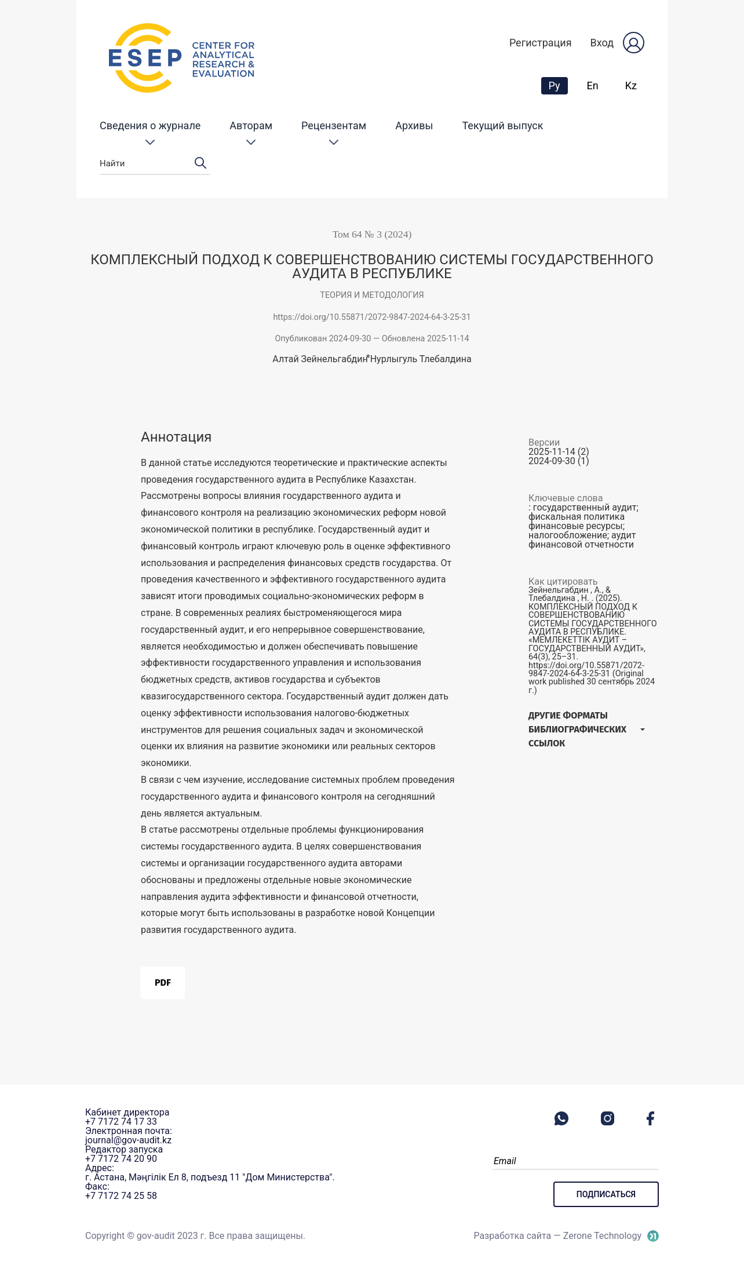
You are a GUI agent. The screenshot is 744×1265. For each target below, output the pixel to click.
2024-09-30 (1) (558, 460)
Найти (155, 163)
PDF (163, 982)
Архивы (414, 125)
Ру (558, 85)
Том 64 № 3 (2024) (372, 234)
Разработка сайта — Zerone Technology (557, 1235)
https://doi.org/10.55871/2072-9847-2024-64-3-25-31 (372, 317)
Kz (631, 85)
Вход (602, 43)
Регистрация (540, 43)
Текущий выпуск (503, 125)
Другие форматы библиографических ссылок (577, 729)
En (593, 85)
